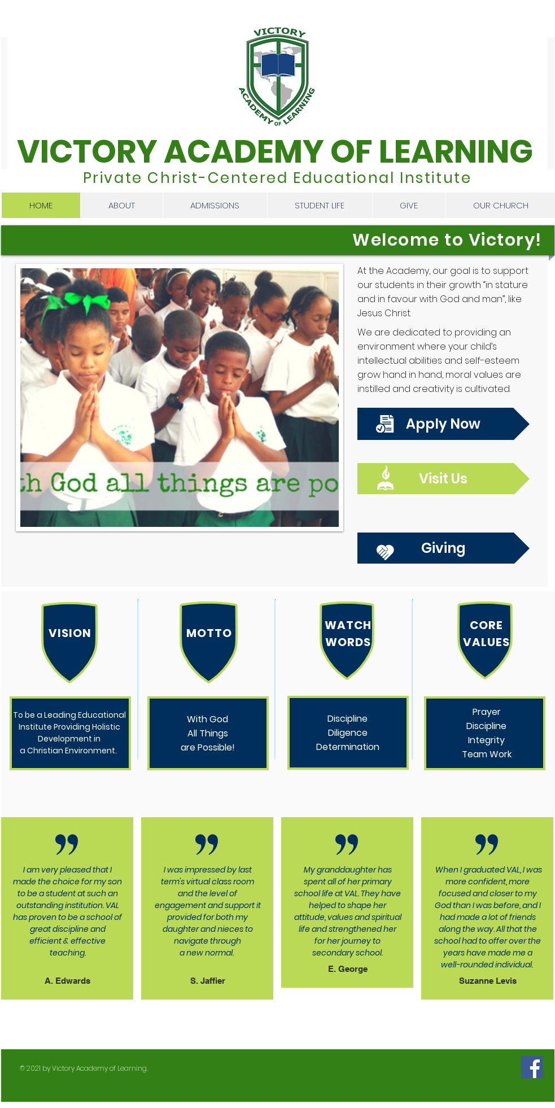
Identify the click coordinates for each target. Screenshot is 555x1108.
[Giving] (443, 548)
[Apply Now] (443, 424)
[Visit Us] (443, 478)
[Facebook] (532, 1067)
